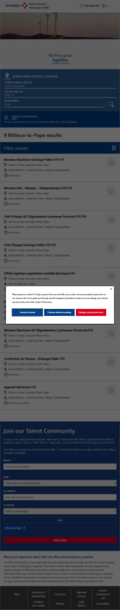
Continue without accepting (59, 312)
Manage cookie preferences (91, 312)
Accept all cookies (27, 312)
